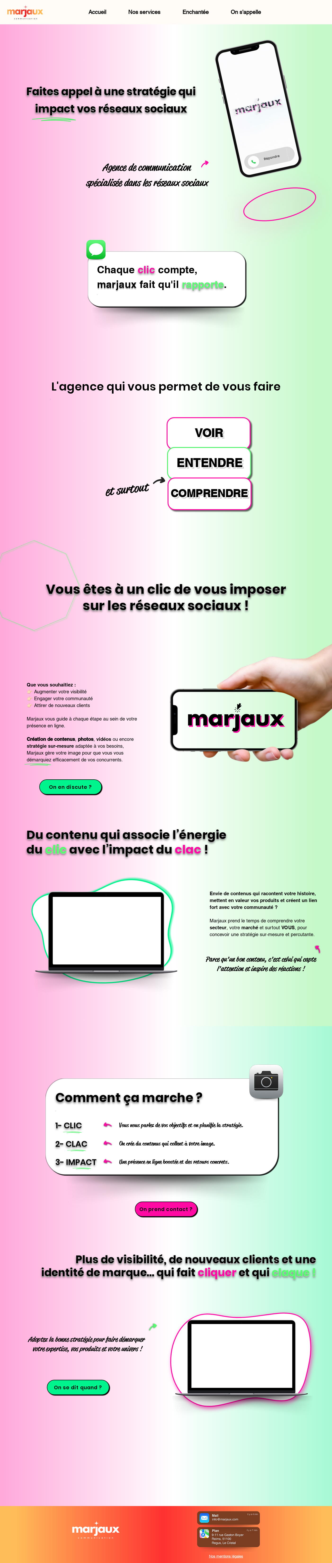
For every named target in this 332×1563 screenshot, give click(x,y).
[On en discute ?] (70, 787)
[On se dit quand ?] (78, 1387)
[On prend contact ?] (166, 1209)
